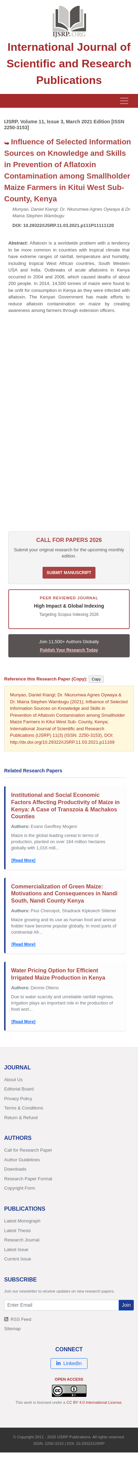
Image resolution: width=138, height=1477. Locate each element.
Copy (96, 679)
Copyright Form (19, 1188)
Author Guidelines (22, 1159)
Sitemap (12, 1328)
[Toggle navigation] (124, 101)
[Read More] (23, 860)
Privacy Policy (18, 1098)
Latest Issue (16, 1249)
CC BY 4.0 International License (93, 1402)
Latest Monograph (22, 1220)
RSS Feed (17, 1319)
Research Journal (21, 1239)
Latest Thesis (17, 1230)
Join (126, 1305)
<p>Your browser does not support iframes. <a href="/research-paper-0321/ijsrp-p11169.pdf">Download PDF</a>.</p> (69, 426)
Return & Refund (21, 1117)
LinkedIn (69, 1363)
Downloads (15, 1169)
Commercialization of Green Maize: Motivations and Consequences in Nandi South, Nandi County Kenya (64, 894)
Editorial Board (19, 1089)
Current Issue (17, 1258)
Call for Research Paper (28, 1150)
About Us (13, 1079)
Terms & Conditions (23, 1108)
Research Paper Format (28, 1178)
